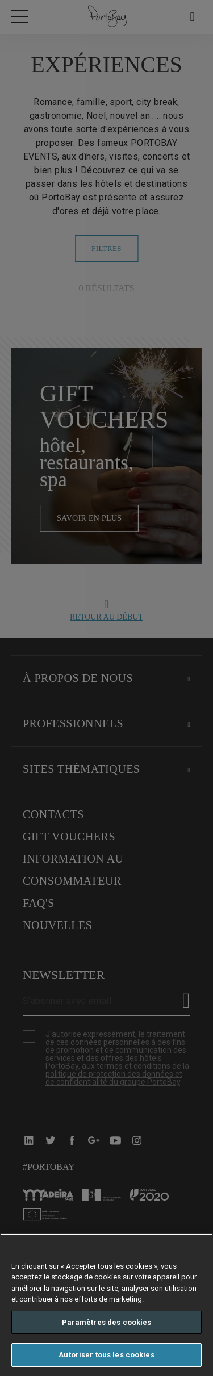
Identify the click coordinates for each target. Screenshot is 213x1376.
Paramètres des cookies (107, 1322)
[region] (106, 1304)
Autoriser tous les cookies (106, 1354)
